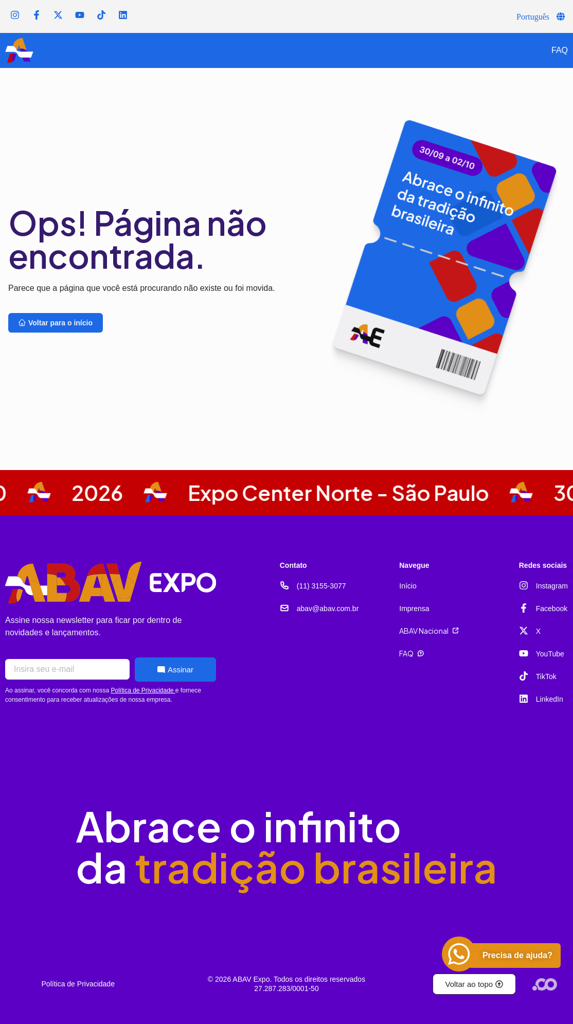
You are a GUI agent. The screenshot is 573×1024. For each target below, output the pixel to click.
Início (407, 586)
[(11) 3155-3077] (284, 585)
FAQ (559, 50)
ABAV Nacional (424, 630)
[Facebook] (523, 608)
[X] (523, 630)
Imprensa (414, 608)
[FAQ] (421, 653)
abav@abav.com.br (328, 608)
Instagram (552, 586)
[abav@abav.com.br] (284, 608)
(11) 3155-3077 (321, 586)
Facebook (551, 608)
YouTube (550, 654)
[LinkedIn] (523, 698)
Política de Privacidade (143, 690)
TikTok (546, 676)
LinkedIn (549, 699)
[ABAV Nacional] (456, 631)
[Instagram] (523, 585)
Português (532, 16)
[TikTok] (523, 676)
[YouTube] (523, 653)
